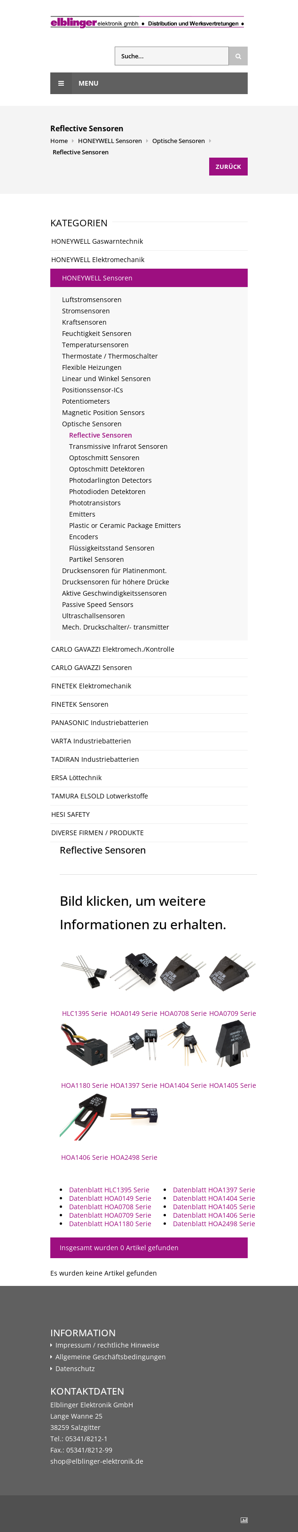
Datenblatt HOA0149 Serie (110, 1198)
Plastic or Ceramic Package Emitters (125, 525)
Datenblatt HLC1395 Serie (109, 1189)
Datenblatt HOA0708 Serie (110, 1206)
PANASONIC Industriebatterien (100, 722)
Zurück (228, 166)
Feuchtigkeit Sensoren (97, 333)
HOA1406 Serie (84, 1126)
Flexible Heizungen (92, 367)
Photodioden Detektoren (107, 491)
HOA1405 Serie (232, 1054)
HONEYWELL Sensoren (110, 140)
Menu (74, 83)
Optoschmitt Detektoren (107, 468)
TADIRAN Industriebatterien (95, 759)
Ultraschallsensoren (93, 615)
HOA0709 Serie (232, 982)
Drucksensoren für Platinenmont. (114, 570)
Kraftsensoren (84, 322)
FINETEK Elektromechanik (91, 685)
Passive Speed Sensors (97, 604)
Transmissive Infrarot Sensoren (118, 446)
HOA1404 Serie (183, 1054)
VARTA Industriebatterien (91, 740)
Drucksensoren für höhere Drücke (115, 581)
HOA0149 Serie (133, 982)
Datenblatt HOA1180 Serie (110, 1223)
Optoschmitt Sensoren (104, 457)
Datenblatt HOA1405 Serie (214, 1206)
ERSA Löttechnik (76, 777)
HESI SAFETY (70, 814)
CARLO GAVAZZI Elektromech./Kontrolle (112, 649)
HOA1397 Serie (133, 1054)
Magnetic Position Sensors (103, 412)
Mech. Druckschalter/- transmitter (115, 626)
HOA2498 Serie (133, 1126)
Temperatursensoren (95, 344)
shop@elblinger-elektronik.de (96, 1461)
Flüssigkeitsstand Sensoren (112, 547)
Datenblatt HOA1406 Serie (214, 1215)
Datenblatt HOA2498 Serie (214, 1223)
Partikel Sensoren (96, 559)
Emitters (82, 514)
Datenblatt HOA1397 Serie (214, 1189)
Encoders (83, 536)
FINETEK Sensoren (80, 704)
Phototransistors (95, 502)
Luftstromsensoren (92, 299)
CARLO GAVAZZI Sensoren (91, 667)
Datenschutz (75, 1368)
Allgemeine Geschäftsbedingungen (110, 1357)
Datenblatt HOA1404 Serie (214, 1198)
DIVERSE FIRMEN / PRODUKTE (97, 832)
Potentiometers (86, 401)
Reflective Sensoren (81, 152)
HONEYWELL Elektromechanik (97, 259)
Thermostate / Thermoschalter (110, 355)
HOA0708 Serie (183, 982)
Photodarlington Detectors (110, 480)
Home (59, 140)
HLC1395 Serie (84, 982)
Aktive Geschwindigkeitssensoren (114, 593)
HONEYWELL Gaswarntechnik (97, 241)
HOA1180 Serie (84, 1054)
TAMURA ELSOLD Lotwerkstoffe (99, 795)
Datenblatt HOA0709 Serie (110, 1215)
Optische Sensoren (178, 140)
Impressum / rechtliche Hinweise (107, 1345)
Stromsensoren (86, 310)
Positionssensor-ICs (92, 389)
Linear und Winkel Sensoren (106, 378)
